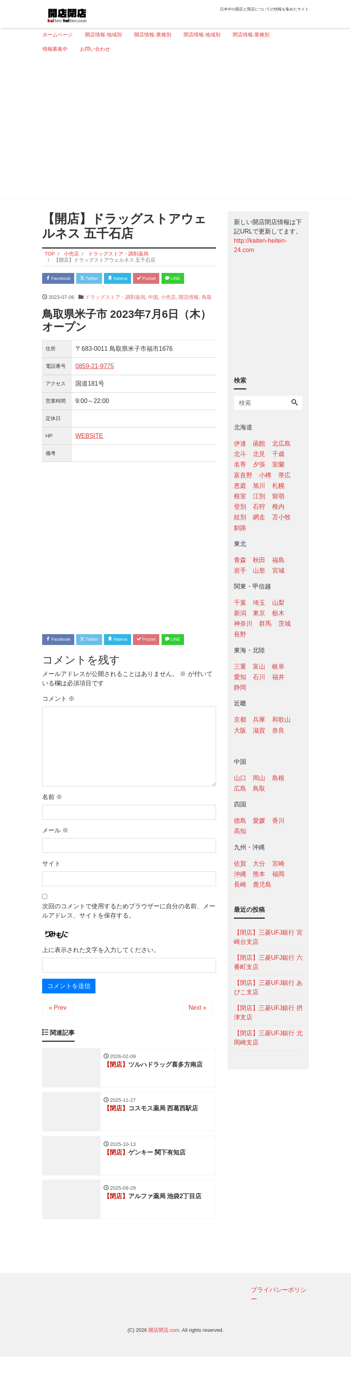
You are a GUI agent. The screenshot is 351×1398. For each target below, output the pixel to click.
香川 (278, 820)
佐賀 (240, 863)
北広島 (281, 443)
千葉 (240, 602)
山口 (240, 778)
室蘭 (278, 464)
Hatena (133, 279)
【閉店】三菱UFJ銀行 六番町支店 (268, 962)
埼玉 (259, 602)
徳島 (240, 820)
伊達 (240, 443)
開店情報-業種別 (152, 35)
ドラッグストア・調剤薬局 (115, 314)
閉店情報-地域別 (202, 35)
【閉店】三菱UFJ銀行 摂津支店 (268, 1013)
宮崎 (278, 863)
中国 (153, 314)
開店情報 (189, 314)
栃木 (278, 613)
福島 (278, 560)
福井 (278, 677)
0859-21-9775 (94, 383)
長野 (240, 634)
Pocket (168, 279)
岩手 (240, 570)
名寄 (240, 464)
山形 (259, 570)
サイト (51, 898)
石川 (259, 677)
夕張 (259, 464)
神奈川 (243, 623)
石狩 (259, 506)
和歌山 (281, 719)
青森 (240, 560)
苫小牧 (281, 517)
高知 (240, 831)
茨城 (284, 623)
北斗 (240, 454)
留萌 (278, 496)
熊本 (259, 874)
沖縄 (240, 874)
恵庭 (240, 485)
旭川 (259, 485)
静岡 (240, 687)
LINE (56, 294)
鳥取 (207, 314)
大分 (259, 863)
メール (55, 864)
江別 (259, 496)
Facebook (61, 279)
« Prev (57, 1041)
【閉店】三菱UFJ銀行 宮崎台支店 (268, 937)
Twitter (98, 279)
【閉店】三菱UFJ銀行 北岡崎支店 (268, 1038)
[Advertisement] (172, 129)
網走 (259, 517)
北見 (259, 454)
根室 (240, 496)
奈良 (278, 730)
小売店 (168, 314)
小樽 (265, 475)
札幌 (278, 485)
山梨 (278, 602)
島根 (278, 778)
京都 (240, 719)
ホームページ (58, 35)
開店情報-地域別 (103, 35)
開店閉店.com (163, 1371)
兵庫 (259, 719)
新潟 (240, 613)
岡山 (259, 778)
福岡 (278, 874)
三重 (240, 666)
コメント (58, 733)
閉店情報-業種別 (251, 35)
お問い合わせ (95, 49)
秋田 (259, 560)
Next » (197, 1041)
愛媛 (259, 820)
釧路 (240, 528)
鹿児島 (262, 884)
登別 (240, 506)
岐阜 (278, 666)
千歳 (278, 454)
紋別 (240, 517)
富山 (259, 666)
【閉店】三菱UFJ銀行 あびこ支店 (268, 987)
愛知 (240, 677)
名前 (52, 831)
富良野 (243, 475)
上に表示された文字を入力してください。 (101, 984)
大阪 (240, 730)
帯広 (284, 475)
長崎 (240, 884)
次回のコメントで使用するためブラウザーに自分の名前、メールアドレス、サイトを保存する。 (128, 945)
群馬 (265, 623)
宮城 (278, 570)
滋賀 (259, 730)
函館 (259, 443)
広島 (240, 788)
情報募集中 (55, 49)
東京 (259, 613)
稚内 (278, 506)
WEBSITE (89, 452)
